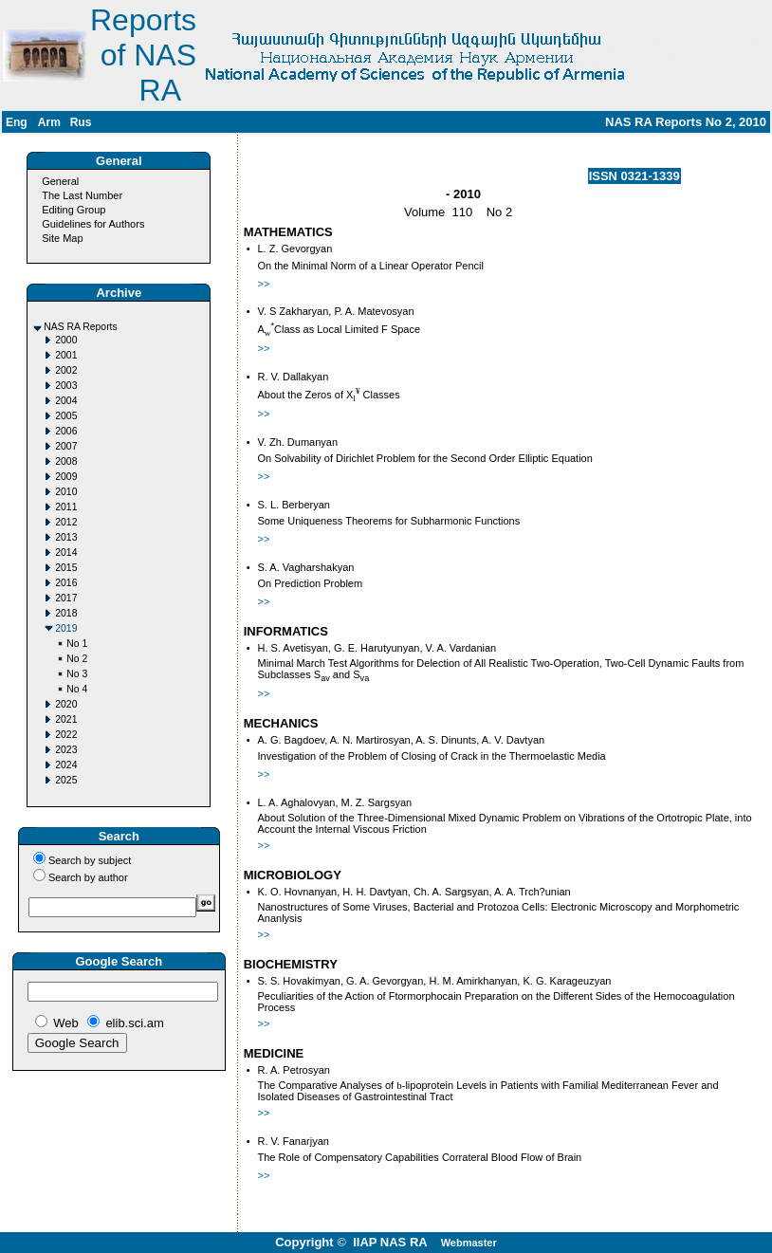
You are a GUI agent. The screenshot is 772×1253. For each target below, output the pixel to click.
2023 (66, 750)
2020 (66, 704)
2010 (66, 492)
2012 (66, 522)
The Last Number (82, 195)
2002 (66, 370)
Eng (17, 122)
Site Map (62, 238)
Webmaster (469, 1242)
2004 (66, 401)
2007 (66, 446)
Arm (49, 122)
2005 (66, 416)
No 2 (76, 659)
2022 (66, 734)
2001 (66, 355)
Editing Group (73, 209)
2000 (66, 340)
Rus (81, 122)
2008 (66, 461)
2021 (66, 719)
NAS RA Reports (80, 327)
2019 (66, 628)
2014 (66, 552)
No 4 (76, 689)
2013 (66, 537)
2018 (66, 613)
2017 (66, 598)
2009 (66, 476)
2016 (66, 583)
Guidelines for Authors (93, 224)
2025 (66, 780)
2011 (66, 507)
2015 (66, 567)
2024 (66, 765)
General (60, 181)
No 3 (76, 674)
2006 (66, 431)
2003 (66, 385)
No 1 (76, 643)
